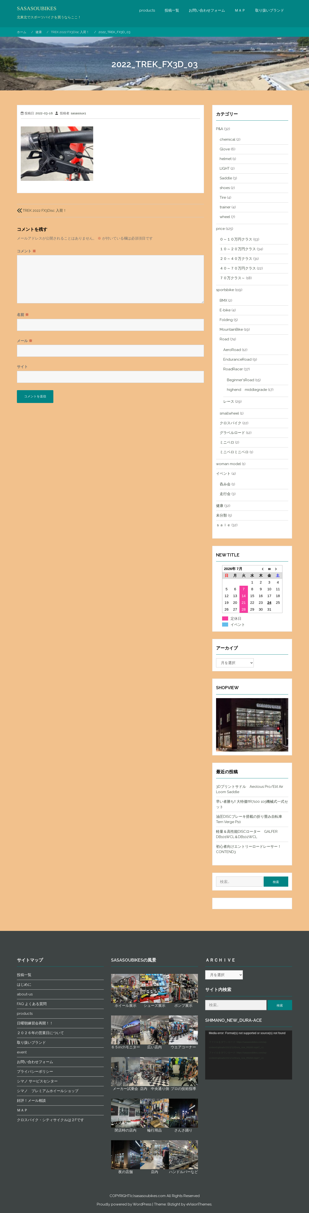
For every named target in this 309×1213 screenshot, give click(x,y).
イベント (223, 473)
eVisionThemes (198, 1204)
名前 (23, 315)
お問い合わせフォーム (207, 10)
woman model (228, 464)
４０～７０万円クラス (238, 268)
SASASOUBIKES (36, 8)
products (147, 10)
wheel (225, 217)
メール (24, 341)
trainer (225, 207)
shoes (225, 188)
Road (224, 339)
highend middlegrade (247, 389)
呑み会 (225, 484)
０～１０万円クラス (236, 239)
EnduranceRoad (237, 359)
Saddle (226, 178)
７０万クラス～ (232, 278)
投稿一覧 (172, 10)
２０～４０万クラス (236, 258)
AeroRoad (232, 350)
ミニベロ (227, 442)
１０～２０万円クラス (238, 249)
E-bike (225, 310)
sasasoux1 (78, 113)
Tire (223, 197)
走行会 (225, 494)
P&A (219, 129)
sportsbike (225, 290)
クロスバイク (230, 423)
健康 (219, 506)
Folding (226, 320)
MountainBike (231, 329)
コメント (26, 251)
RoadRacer (233, 369)
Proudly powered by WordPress (124, 1204)
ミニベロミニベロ (234, 452)
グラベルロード (232, 433)
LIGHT (225, 168)
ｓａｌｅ (223, 525)
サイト (22, 367)
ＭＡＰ (240, 10)
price (220, 229)
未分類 (221, 515)
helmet (226, 159)
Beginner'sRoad (240, 380)
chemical (227, 139)
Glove (225, 149)
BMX (223, 300)
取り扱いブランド (269, 10)
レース (228, 401)
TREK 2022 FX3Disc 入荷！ (45, 210)
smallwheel (229, 413)
